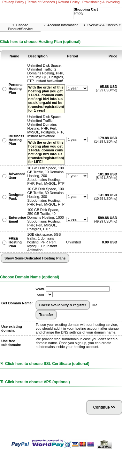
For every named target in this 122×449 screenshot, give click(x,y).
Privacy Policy (13, 2)
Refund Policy (69, 2)
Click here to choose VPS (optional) (35, 382)
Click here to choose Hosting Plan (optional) (40, 41)
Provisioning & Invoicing (101, 2)
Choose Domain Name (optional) (29, 277)
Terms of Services (41, 2)
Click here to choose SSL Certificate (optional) (44, 363)
